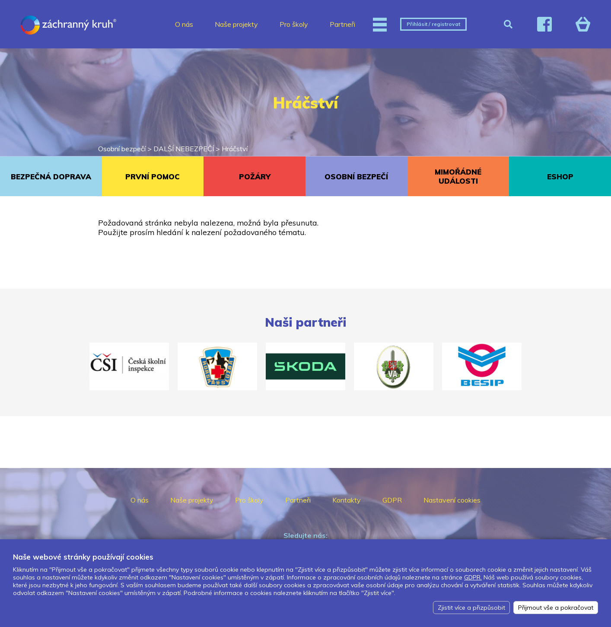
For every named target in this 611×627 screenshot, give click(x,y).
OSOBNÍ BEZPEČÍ (356, 176)
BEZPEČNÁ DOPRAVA (51, 176)
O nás (184, 24)
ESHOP (560, 176)
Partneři (342, 24)
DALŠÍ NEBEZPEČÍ (183, 148)
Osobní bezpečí (122, 148)
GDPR (392, 500)
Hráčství (235, 148)
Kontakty (346, 500)
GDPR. (473, 577)
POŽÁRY (254, 176)
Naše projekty (236, 24)
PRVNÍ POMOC (152, 176)
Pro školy (294, 24)
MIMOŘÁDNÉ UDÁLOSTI (458, 176)
